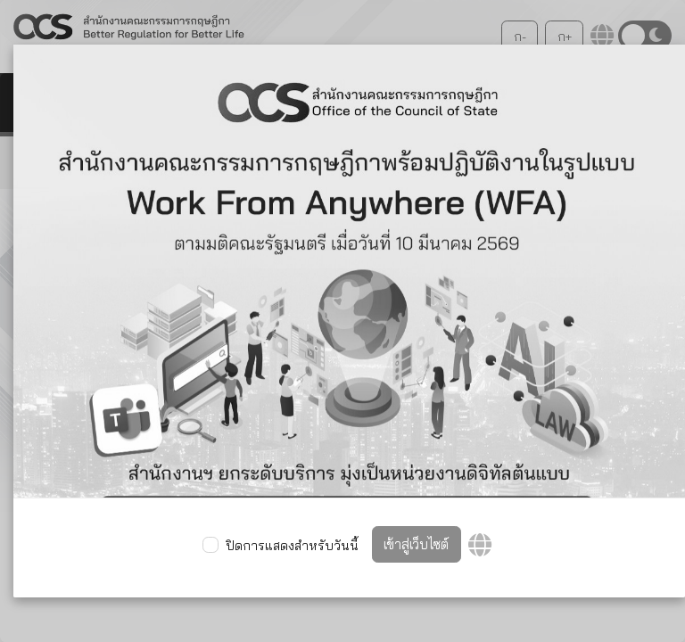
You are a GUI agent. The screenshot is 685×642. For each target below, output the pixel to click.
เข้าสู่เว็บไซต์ (416, 544)
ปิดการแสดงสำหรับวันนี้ (292, 546)
